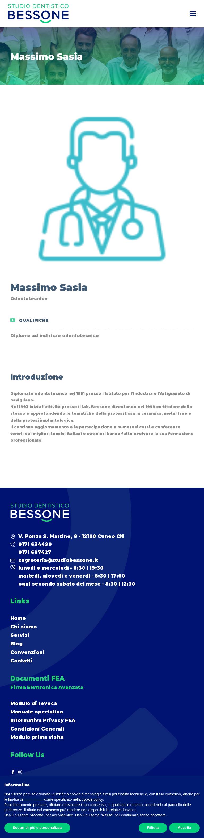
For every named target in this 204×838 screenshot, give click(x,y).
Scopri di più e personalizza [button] (37, 827)
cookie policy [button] (92, 799)
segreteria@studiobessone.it (58, 560)
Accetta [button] (184, 827)
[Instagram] (20, 772)
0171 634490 (35, 544)
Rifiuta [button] (153, 827)
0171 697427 (34, 552)
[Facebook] (13, 772)
